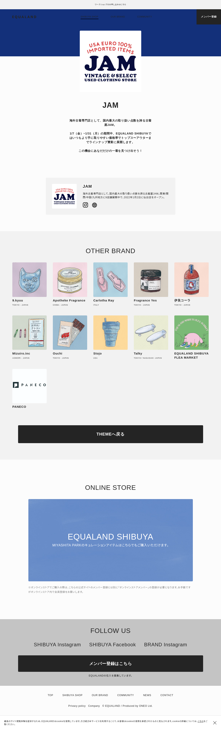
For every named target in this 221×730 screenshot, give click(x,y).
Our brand (118, 17)
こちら (201, 721)
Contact (166, 695)
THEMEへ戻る (110, 434)
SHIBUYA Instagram (57, 644)
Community (144, 17)
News (147, 695)
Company (94, 706)
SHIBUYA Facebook (112, 644)
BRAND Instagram (165, 644)
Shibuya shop (89, 17)
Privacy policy (77, 706)
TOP (50, 695)
